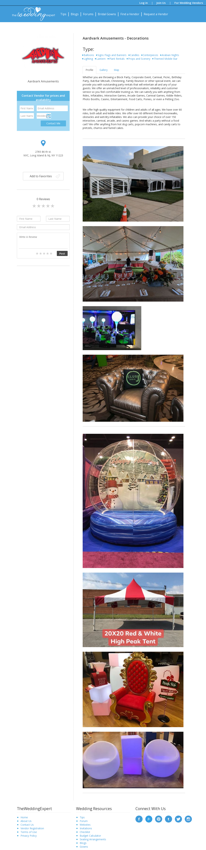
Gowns (84, 846)
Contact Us (27, 824)
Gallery (104, 70)
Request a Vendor (156, 14)
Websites (85, 824)
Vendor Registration (32, 828)
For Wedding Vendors (188, 3)
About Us (26, 821)
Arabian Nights (170, 55)
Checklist (85, 832)
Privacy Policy (29, 835)
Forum (84, 821)
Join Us (161, 3)
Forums (88, 14)
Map (116, 70)
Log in (143, 3)
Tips (63, 14)
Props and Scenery (139, 58)
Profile (89, 70)
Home (24, 817)
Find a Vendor (129, 14)
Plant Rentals (117, 58)
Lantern (101, 58)
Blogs (75, 14)
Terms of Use (29, 832)
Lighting (88, 58)
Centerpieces (150, 55)
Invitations (86, 828)
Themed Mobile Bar (165, 58)
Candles (134, 55)
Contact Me (53, 123)
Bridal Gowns (107, 14)
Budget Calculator (90, 835)
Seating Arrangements (93, 839)
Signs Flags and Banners (112, 55)
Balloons (89, 55)
